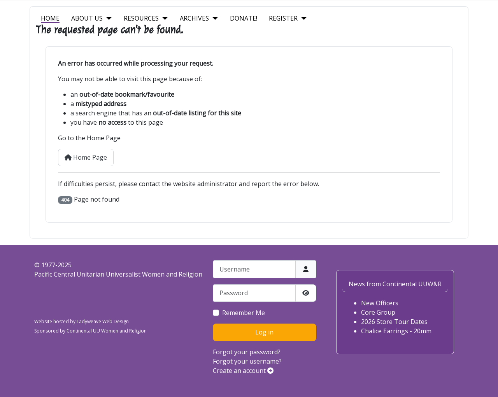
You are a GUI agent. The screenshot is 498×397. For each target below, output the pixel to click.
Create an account (243, 370)
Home (50, 18)
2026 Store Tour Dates (394, 321)
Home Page (86, 157)
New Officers (379, 303)
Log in (264, 332)
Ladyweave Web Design (103, 321)
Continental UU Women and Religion (107, 330)
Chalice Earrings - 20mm (396, 331)
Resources (141, 18)
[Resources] (163, 18)
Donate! (243, 18)
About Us (87, 18)
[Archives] (213, 18)
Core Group (378, 312)
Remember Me (243, 312)
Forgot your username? (247, 361)
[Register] (302, 18)
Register (283, 18)
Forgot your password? (247, 352)
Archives (194, 18)
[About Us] (107, 18)
